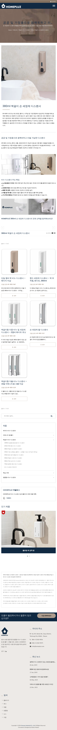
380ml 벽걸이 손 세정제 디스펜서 (40, 30)
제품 (5, 707)
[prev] (2, 227)
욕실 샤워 (6, 473)
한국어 (54, 1)
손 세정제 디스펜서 (7, 603)
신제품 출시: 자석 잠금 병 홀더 (39, 677)
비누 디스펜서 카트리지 (10, 467)
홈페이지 (6, 700)
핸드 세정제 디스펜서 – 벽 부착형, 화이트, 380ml (42, 279)
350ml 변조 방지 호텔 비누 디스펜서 (13, 455)
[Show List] (55, 233)
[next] (53, 227)
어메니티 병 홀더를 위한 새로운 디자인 (41, 684)
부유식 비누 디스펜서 (9, 430)
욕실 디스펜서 (24, 603)
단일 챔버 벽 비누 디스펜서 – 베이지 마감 (13, 279)
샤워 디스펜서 (44, 601)
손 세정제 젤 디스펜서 (39, 329)
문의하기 (35, 603)
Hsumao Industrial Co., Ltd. (28, 725)
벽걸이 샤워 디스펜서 (19, 601)
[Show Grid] (52, 233)
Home (9, 30)
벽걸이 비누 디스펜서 (24, 30)
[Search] (24, 416)
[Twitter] (4, 651)
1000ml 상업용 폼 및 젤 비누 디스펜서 (14, 443)
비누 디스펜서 (27, 601)
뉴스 (5, 714)
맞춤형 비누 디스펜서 (9, 477)
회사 (5, 703)
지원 (5, 717)
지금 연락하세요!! (46, 615)
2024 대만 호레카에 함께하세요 (39, 669)
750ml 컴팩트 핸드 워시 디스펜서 (13, 464)
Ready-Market (35, 727)
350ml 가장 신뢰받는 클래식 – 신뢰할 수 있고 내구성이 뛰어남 (20, 452)
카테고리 (15, 30)
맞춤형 (6, 710)
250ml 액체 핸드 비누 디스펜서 (12, 446)
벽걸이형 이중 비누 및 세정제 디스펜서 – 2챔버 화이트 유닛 (13, 331)
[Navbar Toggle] (54, 5)
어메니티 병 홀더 (8, 435)
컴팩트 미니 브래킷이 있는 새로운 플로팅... (42, 662)
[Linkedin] (6, 651)
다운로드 (7, 498)
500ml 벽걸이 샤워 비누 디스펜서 (13, 458)
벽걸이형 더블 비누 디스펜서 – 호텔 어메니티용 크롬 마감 (14, 382)
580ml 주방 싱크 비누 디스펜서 (12, 461)
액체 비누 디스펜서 (16, 603)
